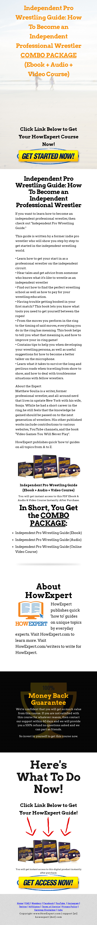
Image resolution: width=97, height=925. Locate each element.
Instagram (73, 903)
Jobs (60, 910)
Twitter (23, 906)
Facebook (49, 903)
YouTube (60, 903)
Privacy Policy (69, 906)
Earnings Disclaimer (45, 910)
